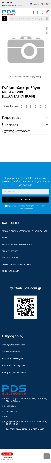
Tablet (5, 238)
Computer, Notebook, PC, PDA (16, 264)
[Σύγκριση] (33, 12)
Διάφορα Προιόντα (10, 271)
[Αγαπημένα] (38, 12)
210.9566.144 (10, 411)
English (46, 4)
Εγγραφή (25, 199)
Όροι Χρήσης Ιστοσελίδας (31, 206)
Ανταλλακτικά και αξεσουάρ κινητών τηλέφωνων (24, 231)
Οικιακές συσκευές (11, 258)
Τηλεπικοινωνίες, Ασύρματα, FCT (17, 244)
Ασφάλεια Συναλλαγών (12, 358)
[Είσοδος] (42, 12)
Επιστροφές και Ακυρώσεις (14, 372)
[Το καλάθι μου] (47, 12)
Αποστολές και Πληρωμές (13, 365)
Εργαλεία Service (10, 251)
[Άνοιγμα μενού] (4, 18)
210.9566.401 (7, 2)
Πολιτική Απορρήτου (25, 208)
